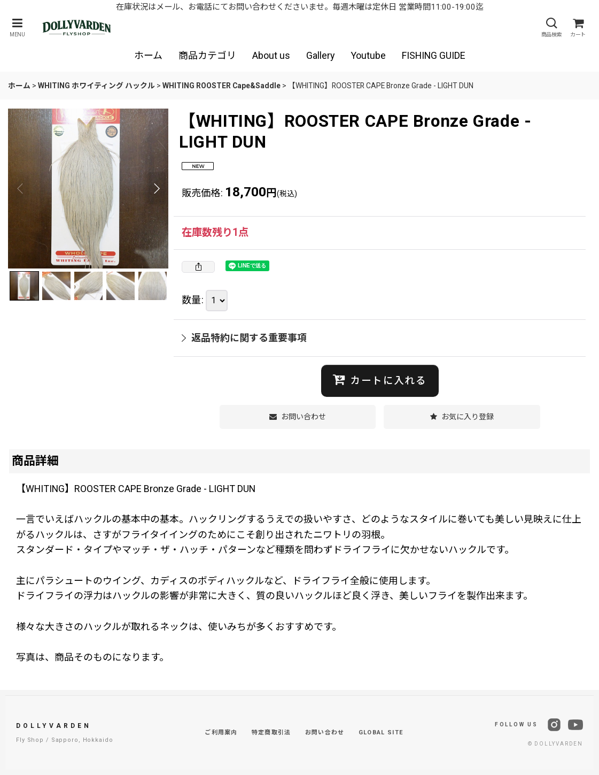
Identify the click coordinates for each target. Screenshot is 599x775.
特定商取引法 (271, 732)
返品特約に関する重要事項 (244, 337)
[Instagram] (554, 724)
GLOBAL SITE (381, 732)
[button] (17, 27)
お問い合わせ (325, 732)
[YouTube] (575, 724)
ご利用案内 (221, 732)
